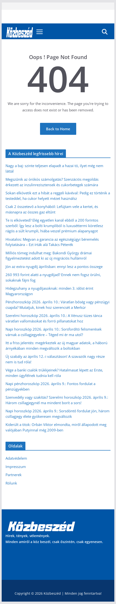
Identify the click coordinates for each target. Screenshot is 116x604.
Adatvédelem (16, 458)
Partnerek (14, 474)
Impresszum (16, 466)
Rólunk (11, 483)
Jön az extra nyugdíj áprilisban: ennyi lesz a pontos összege (54, 266)
